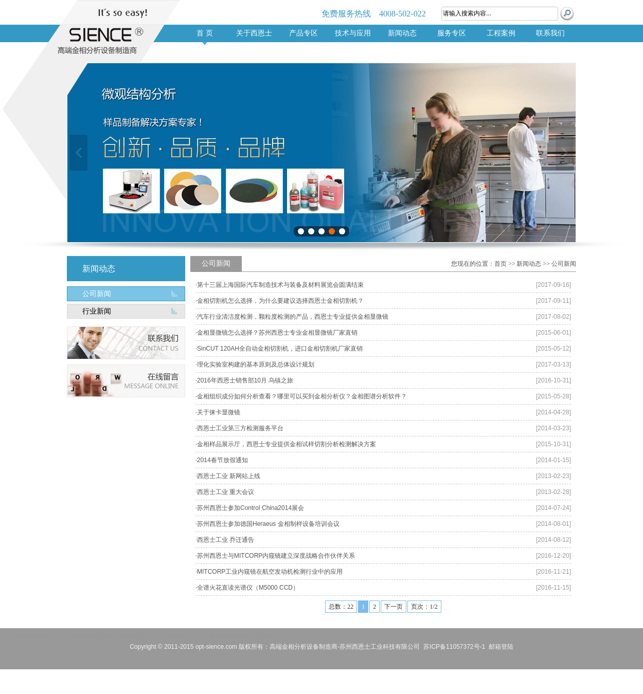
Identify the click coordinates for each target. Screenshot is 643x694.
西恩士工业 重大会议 (225, 492)
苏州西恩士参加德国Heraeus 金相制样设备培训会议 (268, 523)
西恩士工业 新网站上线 (228, 476)
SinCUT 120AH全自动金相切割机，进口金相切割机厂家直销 (280, 348)
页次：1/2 (424, 606)
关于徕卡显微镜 (218, 412)
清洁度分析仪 (133, 636)
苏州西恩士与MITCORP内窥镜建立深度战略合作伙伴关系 (276, 555)
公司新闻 (96, 294)
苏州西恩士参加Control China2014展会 (250, 508)
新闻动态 (402, 33)
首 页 (205, 33)
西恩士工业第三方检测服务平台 (240, 428)
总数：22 (341, 606)
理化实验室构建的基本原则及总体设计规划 (255, 364)
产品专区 (303, 33)
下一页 (393, 606)
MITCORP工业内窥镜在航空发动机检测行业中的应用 (270, 571)
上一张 (78, 153)
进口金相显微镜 (212, 636)
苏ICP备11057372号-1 (454, 646)
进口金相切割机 (171, 636)
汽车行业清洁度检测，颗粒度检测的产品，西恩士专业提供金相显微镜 (292, 316)
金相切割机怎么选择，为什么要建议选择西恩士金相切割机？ (280, 300)
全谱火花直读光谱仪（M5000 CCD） (248, 587)
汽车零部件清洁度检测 (33, 636)
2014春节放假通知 (222, 460)
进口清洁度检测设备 (88, 636)
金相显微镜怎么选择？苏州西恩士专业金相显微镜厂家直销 (277, 332)
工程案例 (501, 33)
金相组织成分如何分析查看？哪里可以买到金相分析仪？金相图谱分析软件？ (302, 396)
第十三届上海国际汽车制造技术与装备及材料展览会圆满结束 (280, 284)
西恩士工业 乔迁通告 (225, 539)
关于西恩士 (254, 33)
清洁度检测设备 (253, 636)
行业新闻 (96, 311)
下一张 (565, 153)
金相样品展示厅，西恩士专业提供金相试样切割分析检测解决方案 (286, 444)
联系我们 (550, 33)
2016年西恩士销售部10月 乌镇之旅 (245, 380)
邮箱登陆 (501, 646)
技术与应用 (353, 33)
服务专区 (451, 33)
